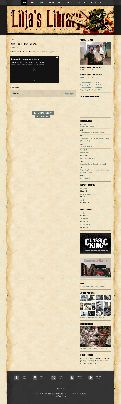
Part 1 (82, 70)
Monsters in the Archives (87, 127)
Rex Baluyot (83, 188)
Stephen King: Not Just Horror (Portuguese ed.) (93, 164)
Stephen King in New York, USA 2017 (90, 90)
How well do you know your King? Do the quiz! (92, 317)
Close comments (69, 93)
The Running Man (85, 213)
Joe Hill (82, 200)
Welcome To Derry (85, 224)
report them (87, 361)
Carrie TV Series (84, 152)
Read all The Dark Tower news (43, 113)
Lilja (58, 388)
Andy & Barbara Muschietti (87, 194)
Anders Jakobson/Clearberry (55, 393)
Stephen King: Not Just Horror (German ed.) (92, 132)
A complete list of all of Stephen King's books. (93, 286)
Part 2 (86, 70)
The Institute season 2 (86, 147)
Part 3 (91, 70)
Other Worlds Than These (87, 158)
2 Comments (15, 93)
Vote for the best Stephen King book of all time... (93, 348)
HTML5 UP (83, 393)
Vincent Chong (62, 396)
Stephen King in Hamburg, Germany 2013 (91, 87)
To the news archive (43, 117)
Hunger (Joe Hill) (85, 178)
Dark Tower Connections (23, 44)
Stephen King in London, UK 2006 (89, 82)
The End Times (84, 219)
